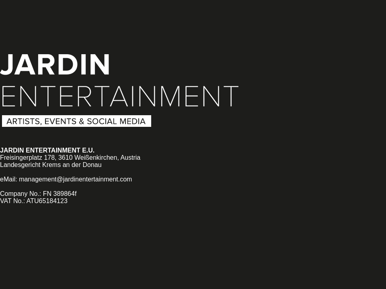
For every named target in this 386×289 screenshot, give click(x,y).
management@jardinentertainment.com (75, 179)
